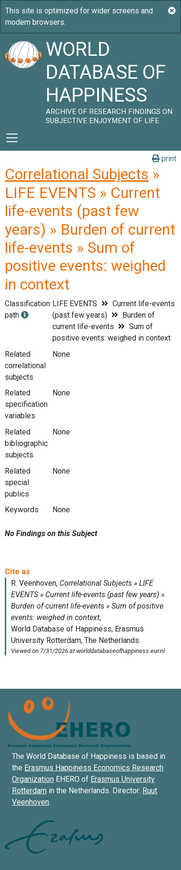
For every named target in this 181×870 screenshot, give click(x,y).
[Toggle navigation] (12, 138)
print (164, 158)
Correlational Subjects (77, 174)
